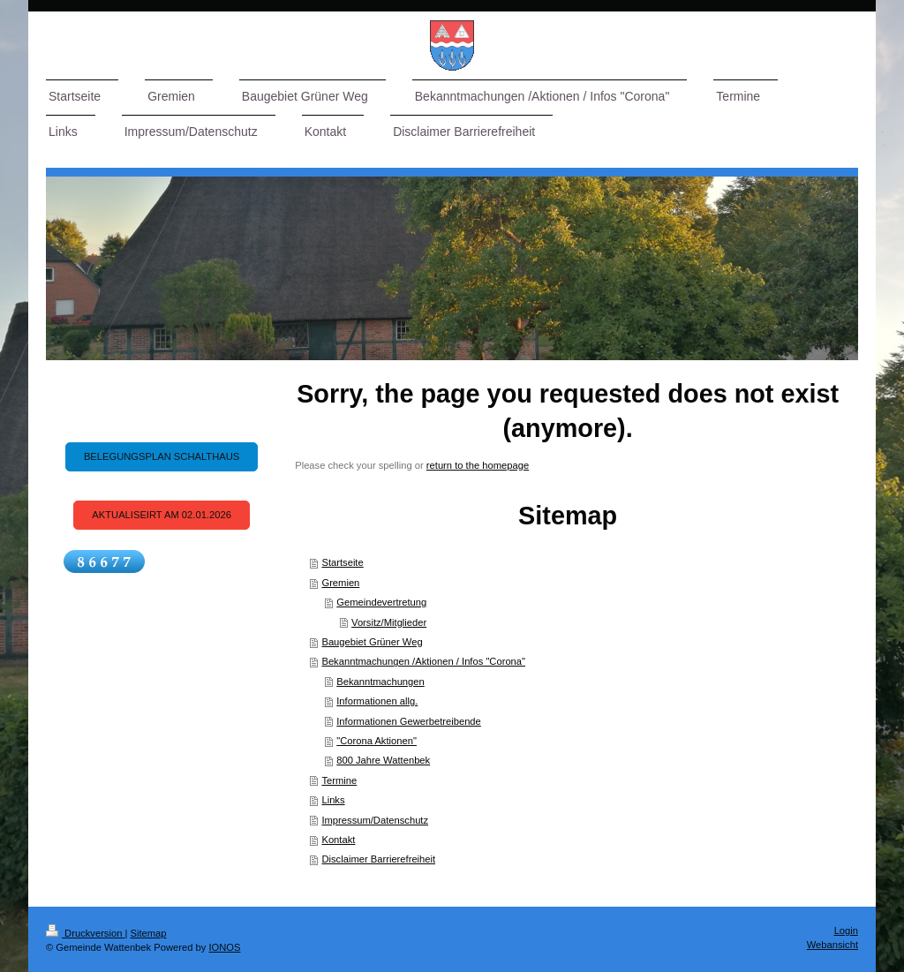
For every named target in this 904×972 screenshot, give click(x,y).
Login (846, 930)
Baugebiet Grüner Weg (371, 642)
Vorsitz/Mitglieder (388, 622)
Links (332, 800)
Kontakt (338, 839)
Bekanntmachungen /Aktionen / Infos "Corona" (423, 661)
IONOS (224, 947)
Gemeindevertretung (381, 602)
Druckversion (85, 933)
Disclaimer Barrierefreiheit (378, 859)
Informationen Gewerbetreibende (408, 721)
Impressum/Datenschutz (374, 820)
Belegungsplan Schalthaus (161, 456)
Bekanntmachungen (380, 681)
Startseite (342, 562)
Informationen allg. (377, 701)
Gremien (340, 582)
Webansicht (832, 944)
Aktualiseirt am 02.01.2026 (161, 514)
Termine (339, 780)
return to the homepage (477, 465)
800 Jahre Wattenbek (383, 760)
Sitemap (149, 933)
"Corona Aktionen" (376, 740)
